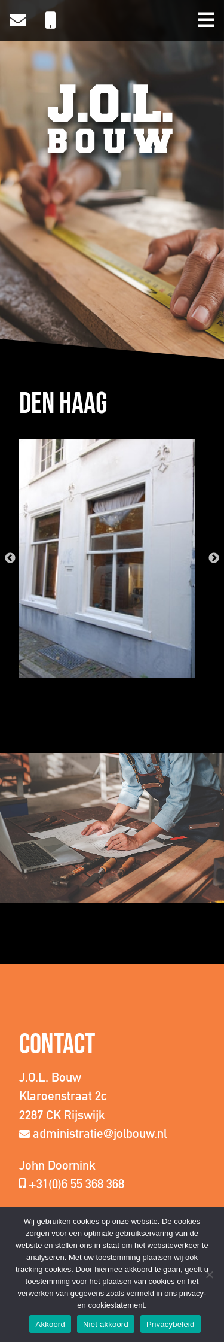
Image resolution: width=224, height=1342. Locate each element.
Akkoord (50, 1324)
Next (214, 558)
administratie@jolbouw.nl (100, 1133)
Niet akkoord (105, 1324)
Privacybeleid (170, 1324)
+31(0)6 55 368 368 (76, 1183)
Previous (10, 558)
